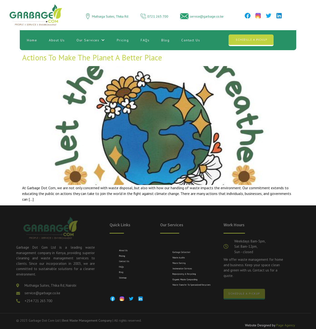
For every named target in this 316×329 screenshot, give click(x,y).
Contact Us (190, 40)
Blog (165, 40)
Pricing (123, 40)
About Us (57, 40)
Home (32, 40)
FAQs (145, 40)
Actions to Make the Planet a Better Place (92, 58)
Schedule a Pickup (252, 39)
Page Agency (285, 326)
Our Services (90, 40)
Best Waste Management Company (87, 320)
